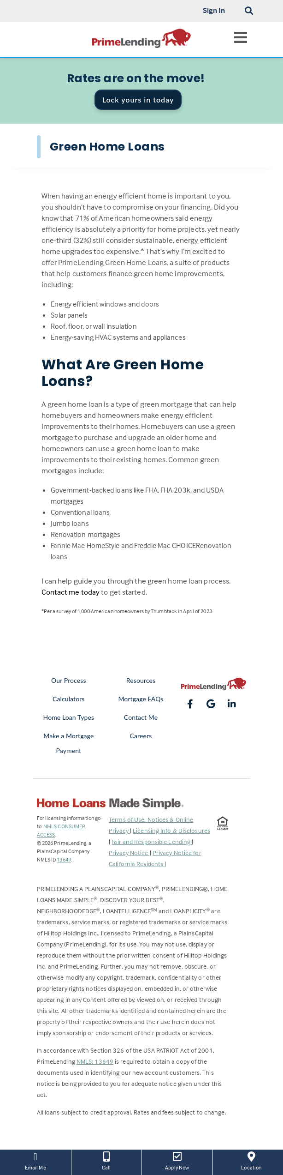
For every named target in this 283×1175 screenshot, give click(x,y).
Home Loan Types (68, 717)
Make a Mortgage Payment (68, 743)
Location (251, 1160)
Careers (141, 736)
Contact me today (70, 592)
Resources (140, 680)
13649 (64, 859)
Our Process (68, 680)
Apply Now (177, 1160)
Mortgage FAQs (140, 699)
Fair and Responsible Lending (152, 841)
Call (106, 1160)
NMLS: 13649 (95, 1061)
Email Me (35, 1160)
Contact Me (141, 717)
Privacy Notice (129, 852)
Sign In (214, 10)
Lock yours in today (138, 99)
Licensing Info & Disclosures (171, 830)
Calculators (68, 699)
